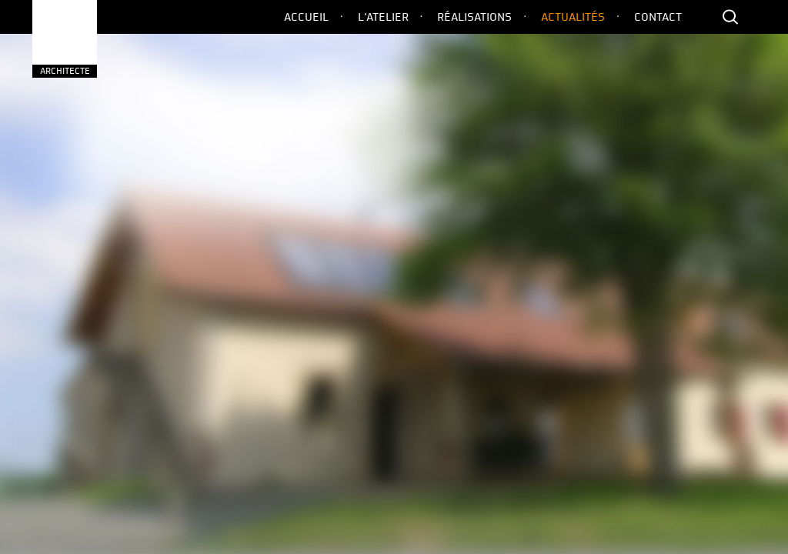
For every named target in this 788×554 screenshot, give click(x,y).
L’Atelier (383, 17)
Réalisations (474, 17)
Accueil (306, 17)
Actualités (573, 17)
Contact (658, 17)
